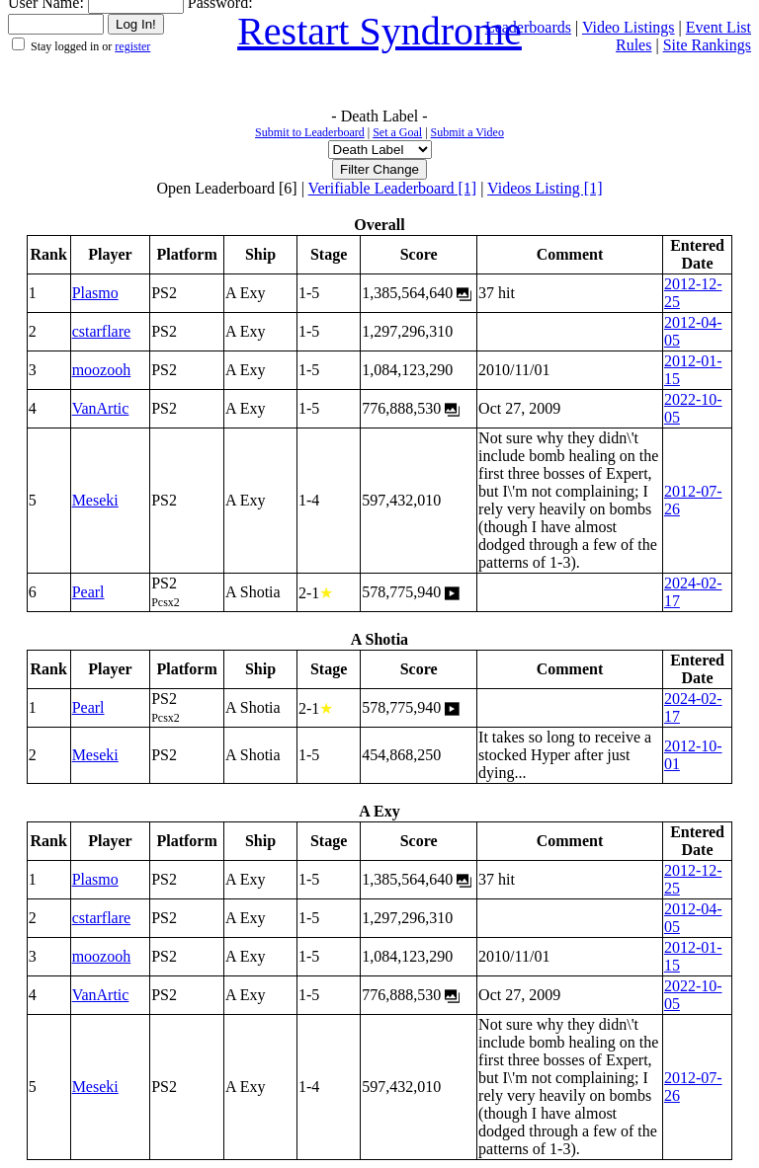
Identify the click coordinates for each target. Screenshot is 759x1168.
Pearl (88, 592)
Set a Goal (397, 132)
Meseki (95, 500)
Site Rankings (707, 45)
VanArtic (100, 408)
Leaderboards (528, 27)
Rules (633, 45)
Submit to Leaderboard (310, 132)
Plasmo (95, 292)
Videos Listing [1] (544, 188)
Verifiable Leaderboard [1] (392, 188)
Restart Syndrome (379, 31)
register (132, 46)
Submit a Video (467, 132)
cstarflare (101, 331)
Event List (718, 27)
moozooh (101, 369)
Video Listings (628, 27)
